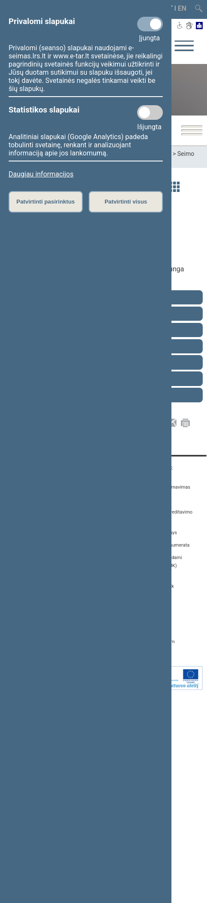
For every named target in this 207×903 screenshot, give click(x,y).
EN (182, 8)
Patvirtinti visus (126, 201)
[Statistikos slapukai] (150, 112)
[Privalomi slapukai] (150, 24)
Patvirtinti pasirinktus (45, 201)
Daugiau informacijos (41, 174)
